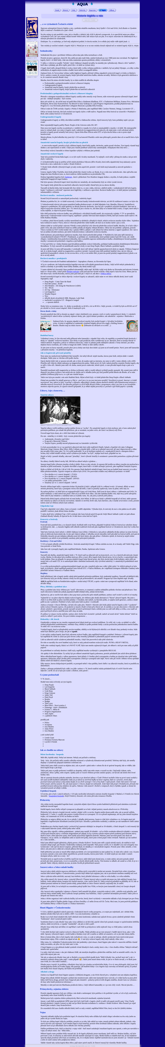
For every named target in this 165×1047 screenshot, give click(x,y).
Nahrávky (82, 10)
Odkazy (111, 10)
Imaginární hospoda (56, 796)
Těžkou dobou (106, 274)
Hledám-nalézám (73, 272)
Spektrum (68, 177)
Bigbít (104, 10)
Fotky (73, 10)
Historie (65, 10)
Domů (57, 10)
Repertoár (92, 10)
